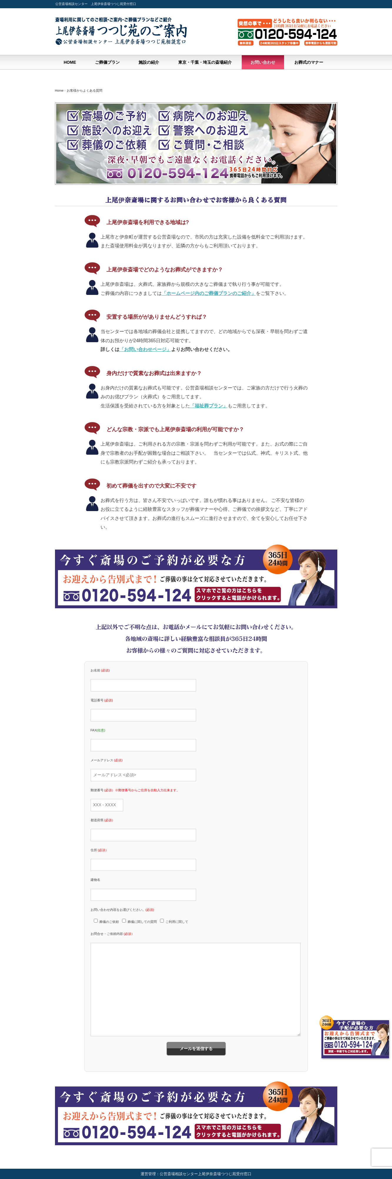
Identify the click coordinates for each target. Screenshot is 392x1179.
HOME (70, 62)
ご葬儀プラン (107, 62)
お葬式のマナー (308, 62)
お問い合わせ (263, 62)
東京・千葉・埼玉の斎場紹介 (205, 62)
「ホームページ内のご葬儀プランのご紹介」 (209, 293)
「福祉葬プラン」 (209, 405)
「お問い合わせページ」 (145, 349)
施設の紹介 (149, 62)
